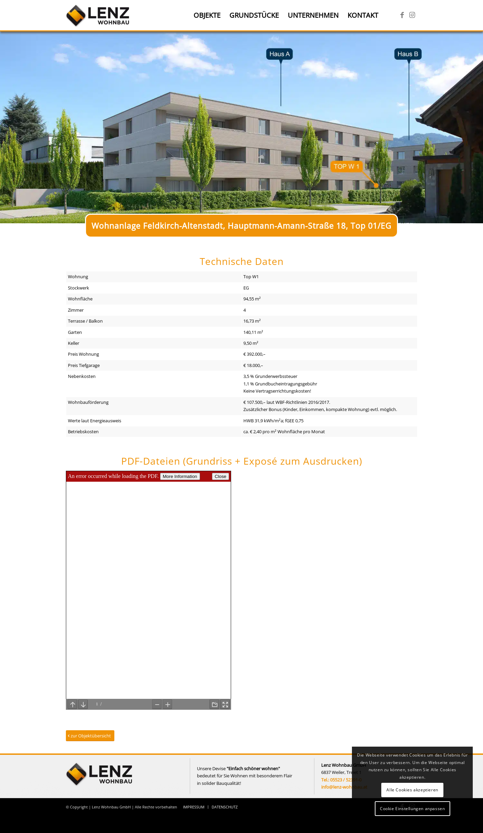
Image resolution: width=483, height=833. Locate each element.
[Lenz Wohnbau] (98, 15)
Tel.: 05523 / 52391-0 (341, 780)
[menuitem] (207, 15)
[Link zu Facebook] (402, 15)
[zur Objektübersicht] (90, 736)
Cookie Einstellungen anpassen (412, 808)
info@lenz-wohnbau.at (344, 787)
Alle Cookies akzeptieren (412, 790)
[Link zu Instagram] (412, 15)
